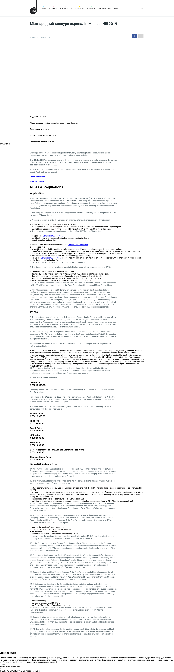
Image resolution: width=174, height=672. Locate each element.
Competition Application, (51, 258)
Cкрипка (42, 37)
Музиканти (79, 8)
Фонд (44, 8)
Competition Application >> (54, 236)
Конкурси (53, 8)
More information (37, 181)
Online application (37, 177)
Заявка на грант (104, 8)
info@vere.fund (12, 664)
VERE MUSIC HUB (66, 8)
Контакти (91, 8)
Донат (116, 8)
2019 (48, 37)
